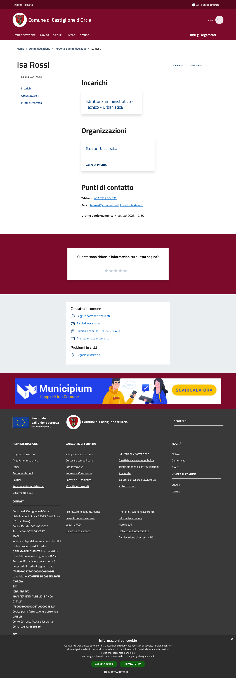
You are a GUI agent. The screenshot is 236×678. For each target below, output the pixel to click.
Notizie (176, 454)
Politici (17, 480)
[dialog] (118, 656)
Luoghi (176, 484)
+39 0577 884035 (105, 198)
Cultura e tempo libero (79, 460)
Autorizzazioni (127, 486)
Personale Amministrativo (28, 486)
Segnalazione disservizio (80, 518)
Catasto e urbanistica (78, 480)
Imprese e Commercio (79, 473)
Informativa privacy (130, 518)
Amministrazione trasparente (137, 511)
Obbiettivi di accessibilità (134, 531)
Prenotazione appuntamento (83, 511)
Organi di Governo (24, 454)
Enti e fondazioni (23, 473)
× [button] (232, 639)
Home (20, 48)
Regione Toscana (23, 5)
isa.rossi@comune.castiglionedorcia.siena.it (116, 205)
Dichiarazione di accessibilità (136, 537)
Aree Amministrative (25, 460)
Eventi (176, 491)
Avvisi (175, 467)
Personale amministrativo (70, 48)
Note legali (125, 524)
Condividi (180, 66)
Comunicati (179, 460)
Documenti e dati (23, 492)
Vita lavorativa (74, 467)
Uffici (16, 467)
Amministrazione (39, 48)
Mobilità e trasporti (77, 486)
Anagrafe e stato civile (79, 454)
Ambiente (125, 473)
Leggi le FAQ (73, 524)
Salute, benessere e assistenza (137, 479)
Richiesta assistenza (78, 531)
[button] (118, 672)
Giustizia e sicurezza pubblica (136, 460)
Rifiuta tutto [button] (132, 663)
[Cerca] (219, 20)
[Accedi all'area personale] (205, 5)
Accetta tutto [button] (104, 663)
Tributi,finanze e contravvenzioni (139, 467)
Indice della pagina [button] (31, 77)
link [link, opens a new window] (152, 656)
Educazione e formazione (134, 454)
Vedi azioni (199, 66)
